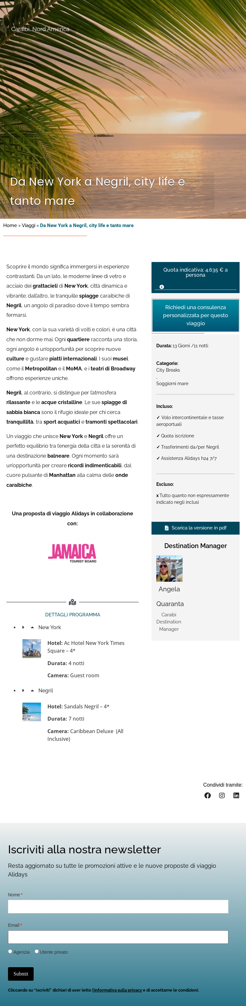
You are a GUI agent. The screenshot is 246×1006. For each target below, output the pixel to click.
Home (10, 225)
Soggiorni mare (172, 383)
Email (13, 925)
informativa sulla (110, 990)
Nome (14, 894)
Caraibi (20, 29)
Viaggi (28, 225)
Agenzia (21, 952)
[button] (195, 285)
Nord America (51, 29)
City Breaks (168, 370)
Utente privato (54, 952)
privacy (134, 990)
